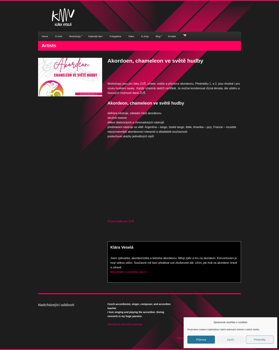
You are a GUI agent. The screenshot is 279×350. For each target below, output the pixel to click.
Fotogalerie (115, 36)
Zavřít (230, 339)
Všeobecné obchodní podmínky (124, 324)
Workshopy (75, 36)
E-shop (145, 36)
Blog (158, 36)
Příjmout (201, 339)
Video (131, 36)
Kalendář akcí (95, 36)
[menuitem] (184, 35)
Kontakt (172, 36)
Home (45, 36)
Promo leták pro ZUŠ (120, 221)
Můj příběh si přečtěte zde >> (128, 272)
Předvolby (260, 339)
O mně (58, 36)
